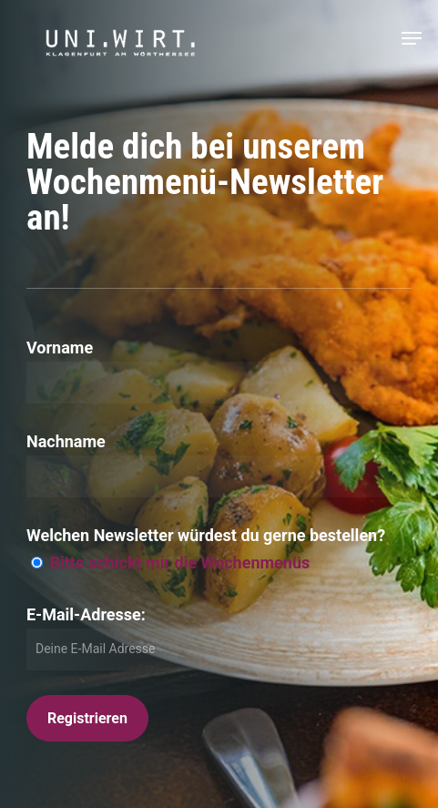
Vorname (59, 347)
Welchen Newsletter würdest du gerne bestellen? (205, 535)
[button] (412, 38)
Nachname (66, 441)
